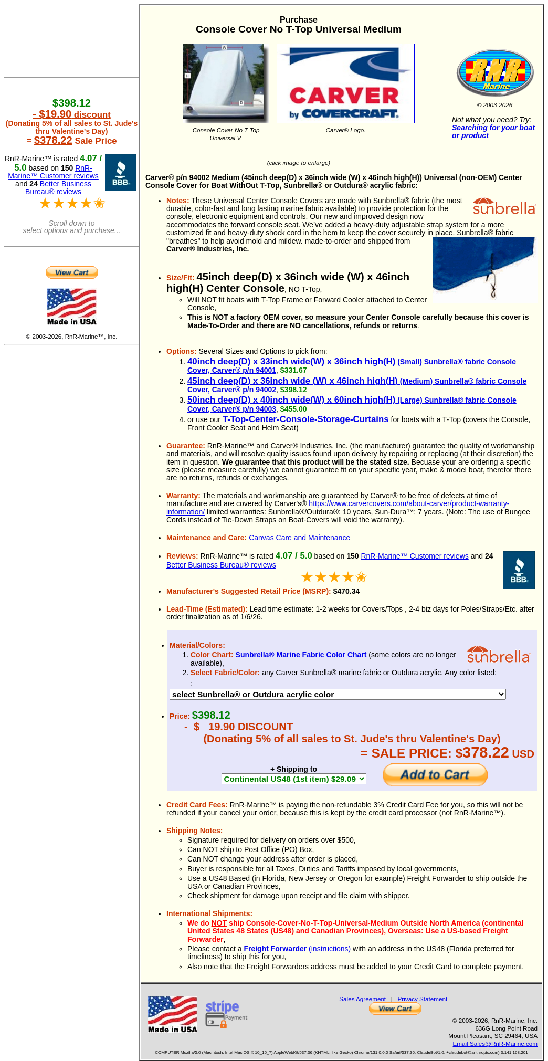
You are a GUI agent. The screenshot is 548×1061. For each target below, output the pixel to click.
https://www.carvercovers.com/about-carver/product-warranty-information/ (337, 507)
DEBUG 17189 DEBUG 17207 (338, 694)
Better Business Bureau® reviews (221, 565)
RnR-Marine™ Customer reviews (414, 556)
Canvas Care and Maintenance (299, 537)
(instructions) (297, 948)
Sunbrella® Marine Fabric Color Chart (301, 654)
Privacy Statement (423, 998)
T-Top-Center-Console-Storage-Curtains (306, 419)
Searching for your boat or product (493, 131)
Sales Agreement (362, 998)
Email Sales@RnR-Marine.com (495, 1043)
